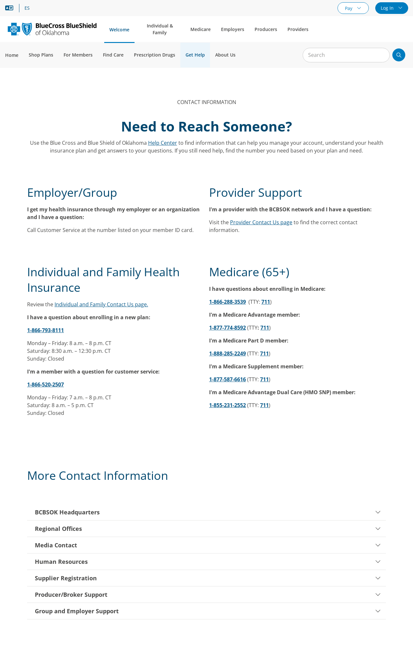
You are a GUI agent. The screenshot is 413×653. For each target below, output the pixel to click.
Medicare (200, 29)
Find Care (113, 55)
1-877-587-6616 (227, 379)
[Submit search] (398, 54)
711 (265, 301)
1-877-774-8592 (227, 327)
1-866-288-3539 (227, 301)
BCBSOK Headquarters (208, 512)
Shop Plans (41, 55)
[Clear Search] (381, 55)
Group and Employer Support (208, 611)
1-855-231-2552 (227, 405)
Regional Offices (208, 529)
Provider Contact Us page (261, 222)
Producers (266, 29)
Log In (388, 8)
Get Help (195, 55)
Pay (349, 8)
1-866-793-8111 (45, 330)
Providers (297, 29)
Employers (232, 29)
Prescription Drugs (154, 55)
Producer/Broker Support (208, 594)
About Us (225, 55)
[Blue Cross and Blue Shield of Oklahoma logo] (52, 29)
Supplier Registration (208, 578)
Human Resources (208, 561)
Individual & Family (160, 29)
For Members (78, 55)
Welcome (119, 29)
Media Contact (208, 545)
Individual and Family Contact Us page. (101, 304)
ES (27, 8)
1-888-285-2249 (227, 353)
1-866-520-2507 (45, 384)
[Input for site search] (346, 55)
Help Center (162, 142)
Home (11, 55)
